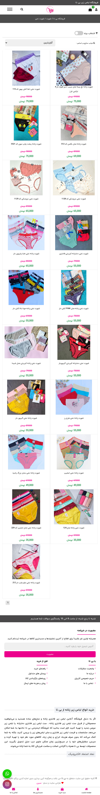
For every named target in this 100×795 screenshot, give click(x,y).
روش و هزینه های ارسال (35, 683)
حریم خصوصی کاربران (84, 678)
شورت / (48, 18)
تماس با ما (88, 683)
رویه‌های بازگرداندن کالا (35, 678)
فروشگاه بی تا (59, 18)
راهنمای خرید (40, 668)
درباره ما (90, 673)
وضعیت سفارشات (86, 668)
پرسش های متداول (37, 673)
